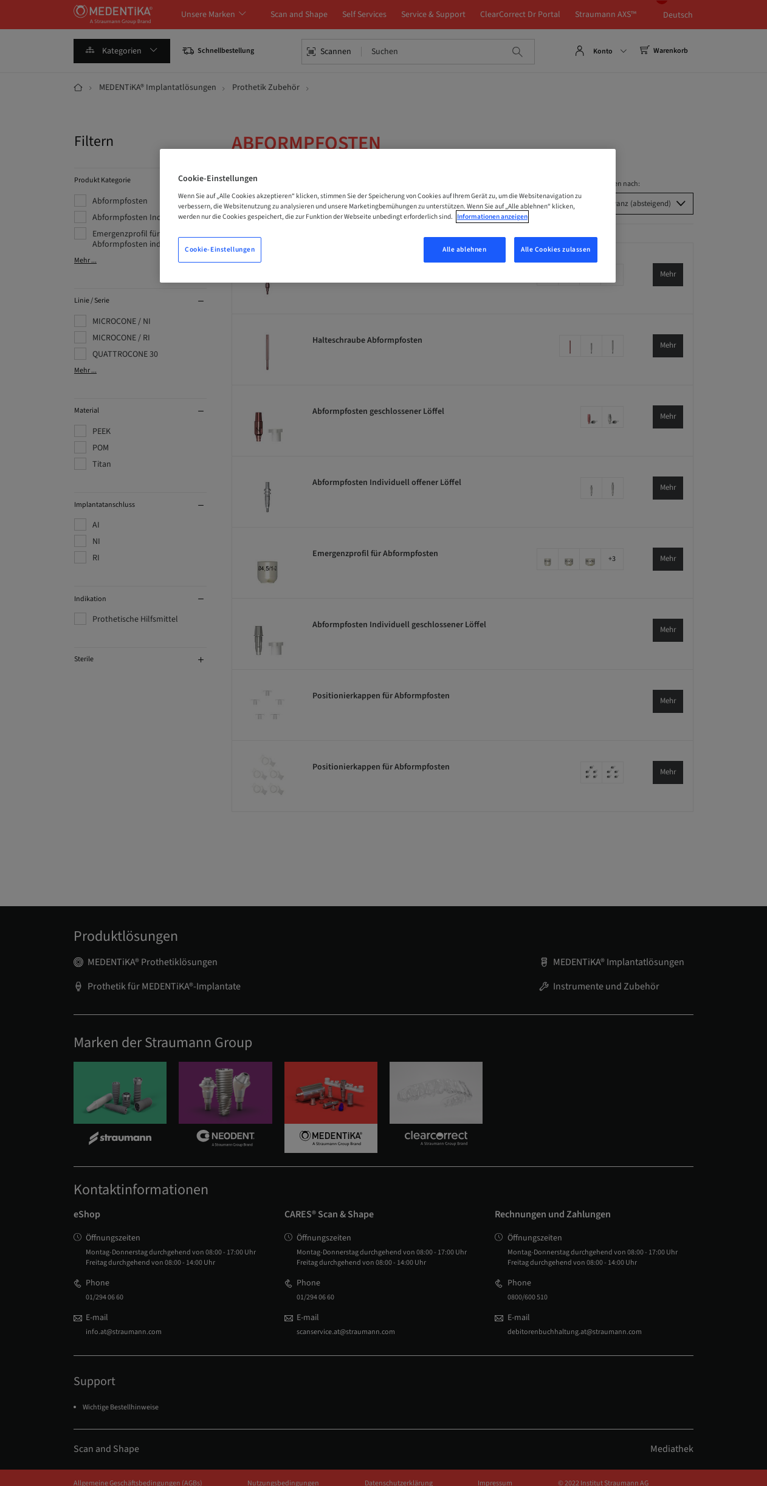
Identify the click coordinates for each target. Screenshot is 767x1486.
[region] (388, 216)
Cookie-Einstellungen (220, 249)
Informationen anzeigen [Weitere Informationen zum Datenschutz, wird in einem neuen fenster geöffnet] (492, 217)
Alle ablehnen (464, 249)
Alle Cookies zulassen (556, 249)
